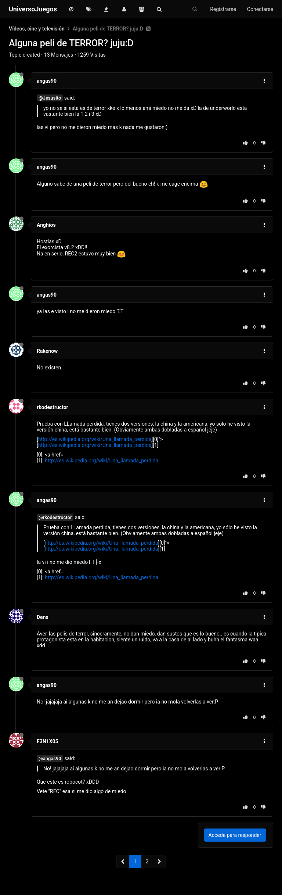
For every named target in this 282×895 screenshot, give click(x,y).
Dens (42, 617)
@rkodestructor (55, 517)
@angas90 (50, 758)
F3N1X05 (47, 741)
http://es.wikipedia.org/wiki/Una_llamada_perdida (95, 439)
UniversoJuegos (33, 9)
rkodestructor (52, 407)
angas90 (47, 81)
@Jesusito (50, 98)
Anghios (46, 225)
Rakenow (47, 351)
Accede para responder (235, 835)
